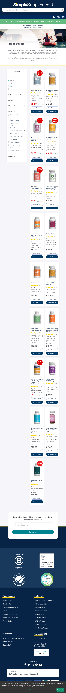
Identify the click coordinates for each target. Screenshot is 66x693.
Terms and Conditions (10, 618)
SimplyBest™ (8, 641)
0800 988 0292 (39, 638)
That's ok (60, 690)
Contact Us (7, 604)
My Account (7, 600)
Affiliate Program (40, 621)
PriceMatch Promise (42, 628)
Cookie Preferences (10, 614)
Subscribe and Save (41, 604)
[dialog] (33, 687)
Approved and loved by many (33, 26)
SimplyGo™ (7, 645)
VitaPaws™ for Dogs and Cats (13, 638)
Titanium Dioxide (40, 618)
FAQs (5, 611)
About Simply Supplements (44, 600)
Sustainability (39, 614)
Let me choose (28, 690)
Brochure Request (41, 611)
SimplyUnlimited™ (41, 607)
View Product (37, 107)
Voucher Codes (40, 624)
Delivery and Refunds (10, 607)
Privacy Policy (8, 621)
